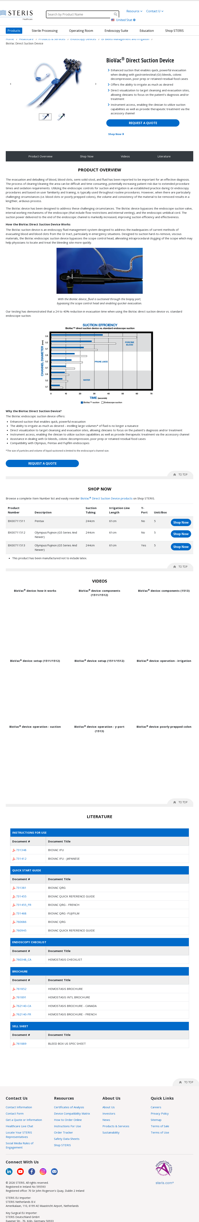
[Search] (82, 14)
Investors (108, 1113)
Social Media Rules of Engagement (19, 1145)
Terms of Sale (160, 1126)
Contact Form (15, 1113)
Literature (164, 156)
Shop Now (116, 134)
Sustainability (111, 1132)
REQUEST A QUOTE (143, 123)
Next (96, 84)
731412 (21, 858)
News (106, 1120)
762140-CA (23, 1006)
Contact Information (19, 1107)
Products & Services (115, 1126)
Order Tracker (63, 1132)
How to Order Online (68, 1120)
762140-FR (23, 1014)
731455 (21, 896)
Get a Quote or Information (24, 1120)
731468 (21, 913)
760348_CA (23, 959)
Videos (125, 156)
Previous (10, 84)
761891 (21, 997)
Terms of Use (160, 1132)
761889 (21, 1043)
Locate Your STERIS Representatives (19, 1134)
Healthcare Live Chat (19, 1126)
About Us (108, 1107)
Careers (156, 1107)
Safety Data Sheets (66, 1139)
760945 (21, 930)
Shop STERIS (62, 1145)
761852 (21, 989)
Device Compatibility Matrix (72, 1113)
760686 (21, 922)
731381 (21, 888)
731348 (21, 850)
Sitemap (156, 1120)
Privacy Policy (160, 1113)
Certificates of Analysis (69, 1107)
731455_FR (23, 905)
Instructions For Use (67, 1126)
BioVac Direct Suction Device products (106, 498)
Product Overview (40, 156)
